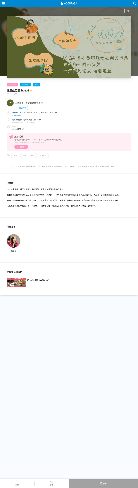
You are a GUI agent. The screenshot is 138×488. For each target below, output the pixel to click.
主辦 (17, 483)
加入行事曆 (16, 115)
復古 (32, 155)
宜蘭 (24, 155)
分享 (128, 10)
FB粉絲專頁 (17, 129)
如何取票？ (21, 147)
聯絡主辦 (21, 108)
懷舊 (15, 155)
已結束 (103, 483)
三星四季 (43, 155)
